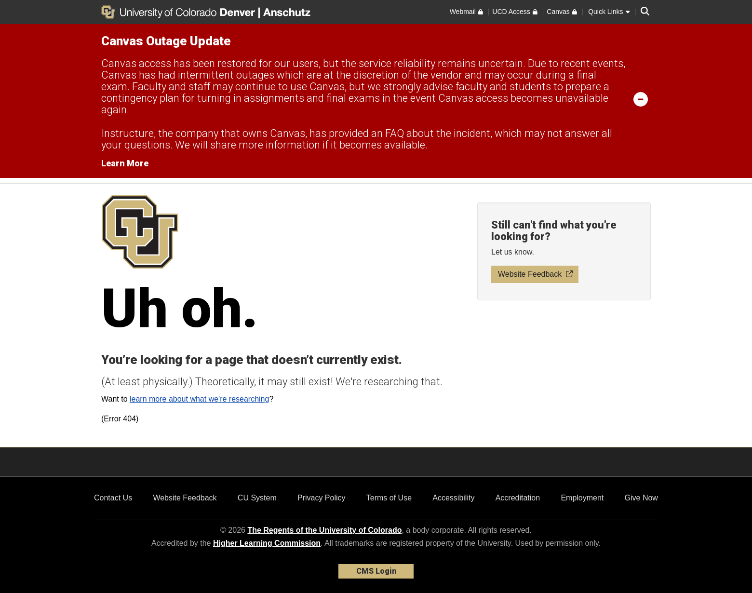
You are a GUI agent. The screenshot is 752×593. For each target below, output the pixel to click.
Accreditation (518, 498)
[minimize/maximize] (641, 99)
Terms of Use (389, 498)
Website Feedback (184, 498)
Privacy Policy (321, 498)
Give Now (641, 498)
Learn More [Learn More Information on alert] (124, 163)
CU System (257, 498)
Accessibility (453, 498)
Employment (582, 498)
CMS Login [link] (376, 571)
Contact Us (113, 498)
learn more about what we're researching (199, 399)
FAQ (394, 133)
